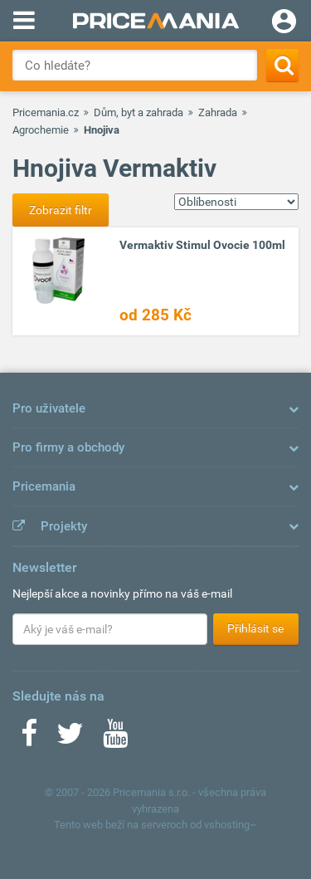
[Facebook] (29, 739)
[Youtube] (115, 739)
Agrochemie (40, 130)
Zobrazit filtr (60, 210)
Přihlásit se (255, 628)
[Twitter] (70, 739)
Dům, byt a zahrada (138, 112)
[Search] (282, 65)
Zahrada (217, 112)
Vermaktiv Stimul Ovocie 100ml (202, 244)
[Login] (284, 23)
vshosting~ (230, 824)
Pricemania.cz (45, 112)
